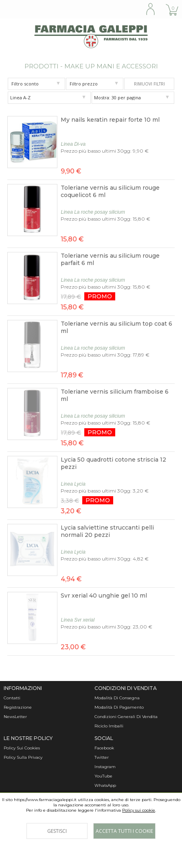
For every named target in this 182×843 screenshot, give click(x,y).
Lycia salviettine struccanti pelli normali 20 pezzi (107, 531)
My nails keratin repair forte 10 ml (110, 119)
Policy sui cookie (138, 810)
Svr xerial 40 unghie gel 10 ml (104, 595)
